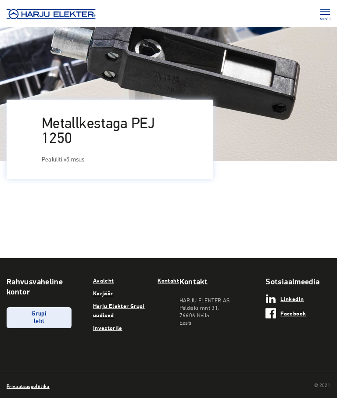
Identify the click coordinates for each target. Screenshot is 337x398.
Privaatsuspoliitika (28, 386)
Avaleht (103, 280)
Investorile (107, 327)
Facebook (293, 313)
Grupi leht (39, 318)
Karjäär (103, 293)
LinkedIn (292, 298)
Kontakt (168, 280)
